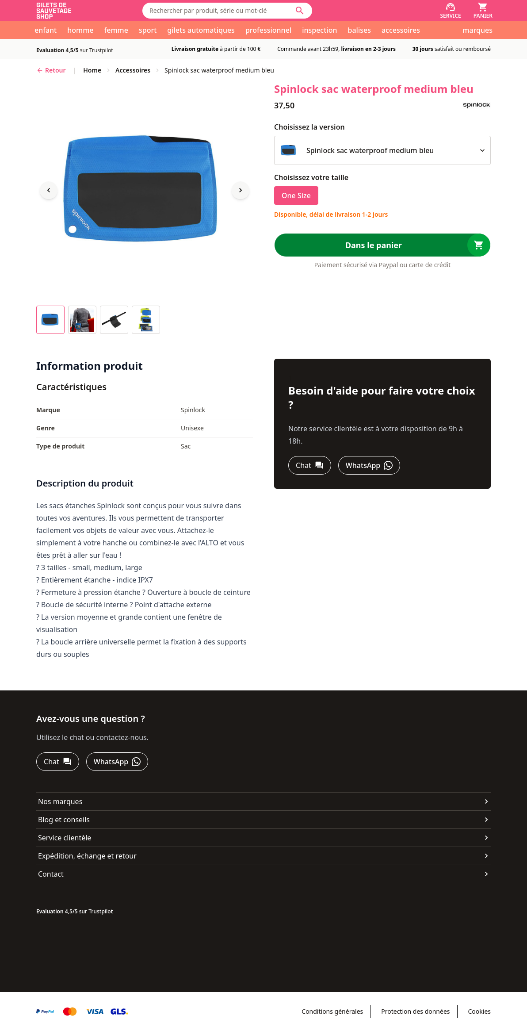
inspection (319, 30)
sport (148, 30)
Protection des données (415, 1011)
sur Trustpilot (74, 50)
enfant (45, 30)
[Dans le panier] (382, 245)
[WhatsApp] (369, 465)
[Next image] (240, 190)
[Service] (450, 10)
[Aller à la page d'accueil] (82, 11)
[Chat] (309, 465)
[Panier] (483, 10)
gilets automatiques (201, 30)
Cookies (479, 1011)
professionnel (268, 30)
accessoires (401, 30)
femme (116, 30)
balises (359, 30)
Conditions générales (332, 1011)
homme (80, 30)
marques (477, 30)
